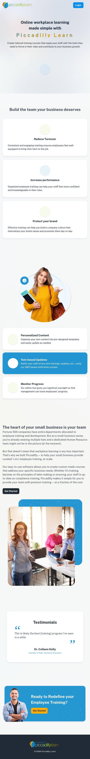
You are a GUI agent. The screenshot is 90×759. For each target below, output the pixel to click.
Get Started (11, 491)
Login (78, 5)
